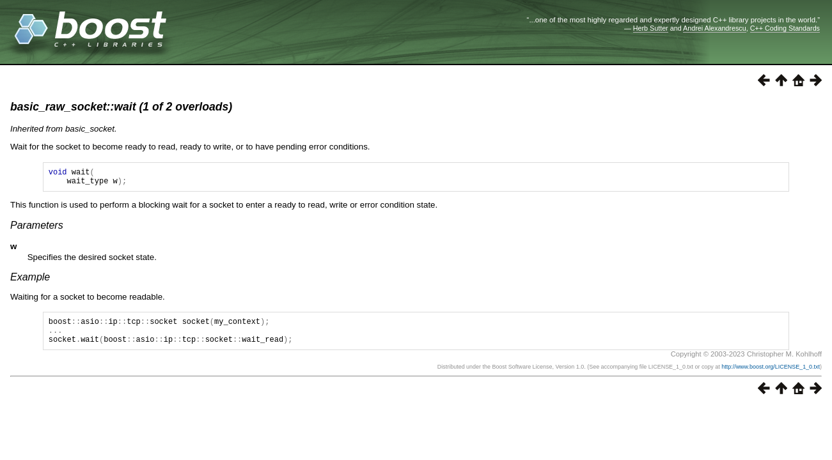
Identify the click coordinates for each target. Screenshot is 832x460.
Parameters (36, 229)
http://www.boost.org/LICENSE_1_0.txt (770, 376)
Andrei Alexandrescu (714, 28)
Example (30, 280)
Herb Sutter (650, 28)
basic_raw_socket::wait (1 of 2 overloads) (121, 106)
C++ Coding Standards (785, 28)
